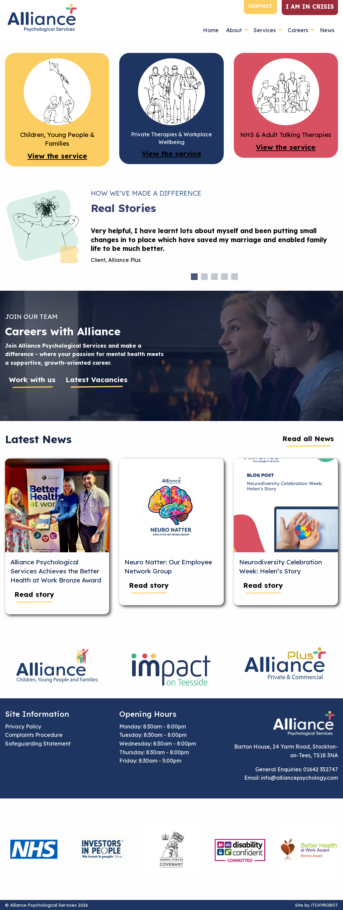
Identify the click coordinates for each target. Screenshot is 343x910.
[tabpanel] (214, 248)
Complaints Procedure (34, 734)
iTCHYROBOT (324, 905)
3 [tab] (214, 276)
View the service (57, 155)
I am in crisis (310, 6)
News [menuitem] (327, 30)
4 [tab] (224, 276)
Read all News (308, 438)
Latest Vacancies (97, 379)
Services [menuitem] (265, 30)
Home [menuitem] (211, 30)
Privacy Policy (23, 726)
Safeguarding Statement (38, 743)
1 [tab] (194, 276)
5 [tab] (234, 276)
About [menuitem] (234, 30)
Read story (34, 594)
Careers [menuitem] (298, 30)
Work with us (32, 379)
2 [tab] (204, 276)
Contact (260, 6)
